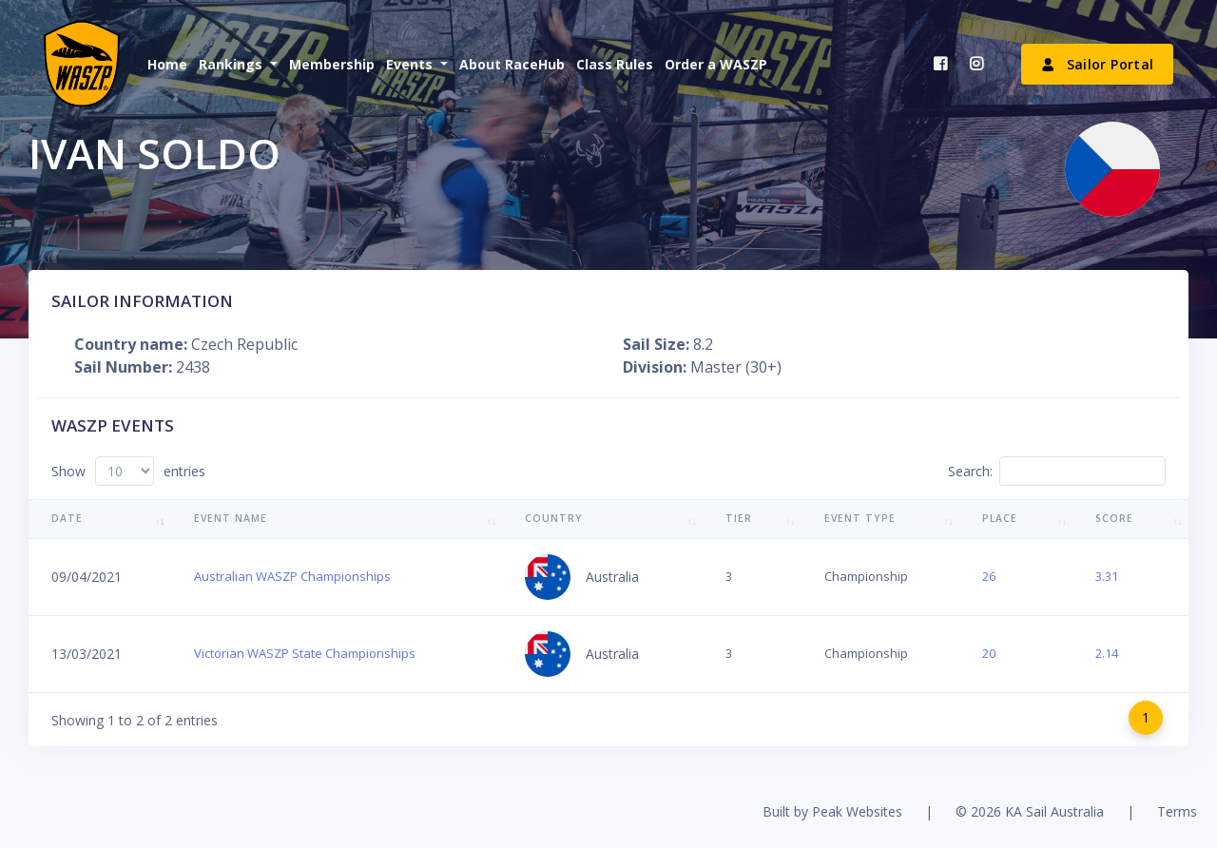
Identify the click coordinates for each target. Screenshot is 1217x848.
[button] (236, 64)
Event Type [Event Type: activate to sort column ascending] (860, 518)
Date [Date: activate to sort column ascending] (67, 518)
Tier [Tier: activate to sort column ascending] (738, 518)
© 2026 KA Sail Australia (1030, 811)
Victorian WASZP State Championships (304, 653)
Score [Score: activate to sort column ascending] (1114, 518)
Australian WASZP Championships (292, 576)
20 (988, 653)
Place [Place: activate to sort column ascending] (999, 518)
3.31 (1106, 576)
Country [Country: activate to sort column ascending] (554, 518)
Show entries (128, 471)
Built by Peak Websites (832, 811)
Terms (1177, 811)
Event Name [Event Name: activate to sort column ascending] (230, 518)
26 (988, 576)
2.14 (1106, 653)
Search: (1057, 471)
